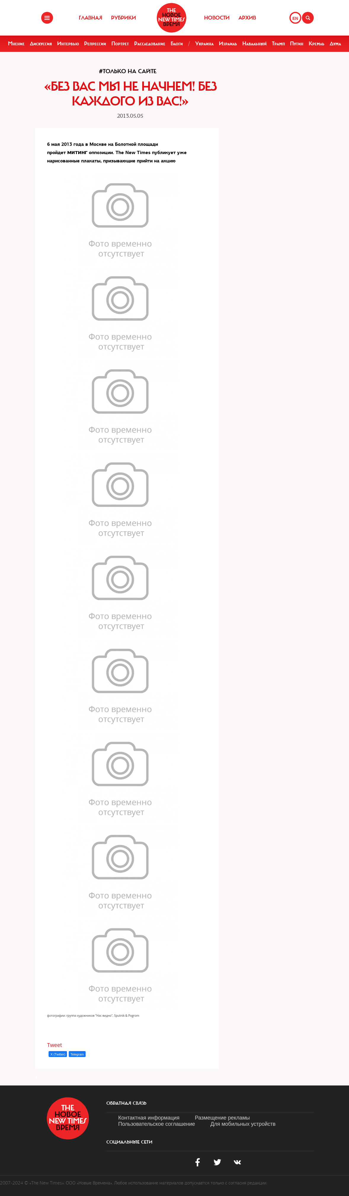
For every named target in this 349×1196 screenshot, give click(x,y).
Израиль (228, 43)
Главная (90, 18)
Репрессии (95, 43)
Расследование (149, 43)
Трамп (278, 43)
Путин (296, 43)
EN (295, 18)
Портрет (120, 43)
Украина (204, 43)
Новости (217, 18)
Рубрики (123, 18)
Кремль (316, 43)
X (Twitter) (57, 1054)
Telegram (77, 1054)
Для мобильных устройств (243, 1124)
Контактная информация (149, 1118)
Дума (335, 43)
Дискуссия (41, 43)
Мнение (16, 43)
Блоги (177, 43)
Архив (247, 18)
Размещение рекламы (222, 1118)
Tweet (54, 1044)
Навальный (254, 43)
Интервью (68, 43)
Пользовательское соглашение (156, 1124)
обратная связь (126, 1103)
